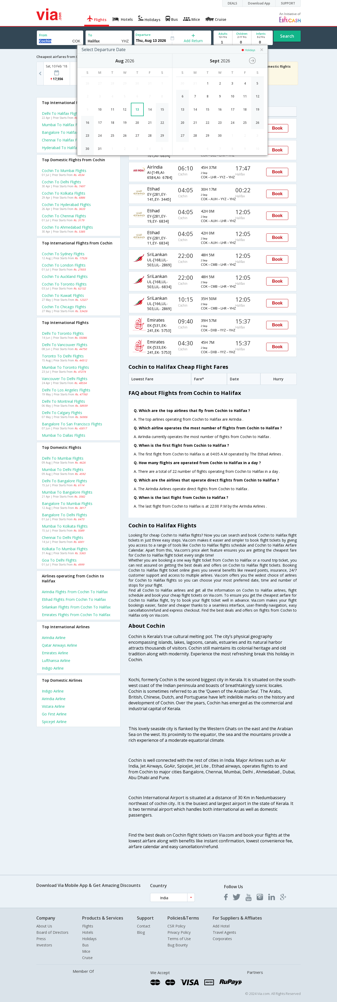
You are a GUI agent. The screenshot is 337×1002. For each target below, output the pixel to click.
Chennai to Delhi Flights (62, 537)
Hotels (87, 932)
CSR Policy (176, 926)
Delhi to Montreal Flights (63, 401)
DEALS (232, 3)
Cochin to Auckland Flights (65, 276)
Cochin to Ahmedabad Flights (67, 227)
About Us (44, 926)
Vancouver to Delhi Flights (64, 378)
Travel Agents (224, 932)
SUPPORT (288, 3)
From (43, 35)
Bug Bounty (177, 944)
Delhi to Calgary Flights (62, 412)
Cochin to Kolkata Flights (63, 193)
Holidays (89, 938)
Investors (44, 944)
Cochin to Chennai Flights (64, 215)
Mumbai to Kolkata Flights (65, 526)
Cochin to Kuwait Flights (63, 295)
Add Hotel (221, 926)
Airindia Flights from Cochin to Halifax (75, 591)
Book (277, 128)
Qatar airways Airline (59, 645)
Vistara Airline (53, 706)
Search (287, 36)
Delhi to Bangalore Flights (64, 480)
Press (41, 938)
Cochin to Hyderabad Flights (66, 204)
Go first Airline (54, 713)
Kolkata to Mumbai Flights (65, 548)
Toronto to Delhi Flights (63, 355)
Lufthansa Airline (56, 660)
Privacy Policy (179, 932)
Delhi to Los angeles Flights (66, 389)
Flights (87, 926)
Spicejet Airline (54, 721)
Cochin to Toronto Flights (64, 284)
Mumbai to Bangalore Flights (67, 492)
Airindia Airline (54, 637)
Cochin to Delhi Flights (61, 181)
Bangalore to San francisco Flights (72, 423)
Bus (85, 944)
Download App (259, 3)
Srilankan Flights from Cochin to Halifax (76, 607)
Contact (143, 926)
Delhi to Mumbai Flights (62, 458)
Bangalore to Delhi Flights (64, 514)
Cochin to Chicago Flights (64, 306)
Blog (141, 932)
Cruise (87, 957)
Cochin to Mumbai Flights (64, 170)
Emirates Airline (55, 652)
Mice (86, 951)
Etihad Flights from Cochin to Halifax (74, 599)
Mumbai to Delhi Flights (62, 469)
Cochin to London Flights (64, 265)
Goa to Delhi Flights (59, 560)
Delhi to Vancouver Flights (64, 344)
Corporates (222, 938)
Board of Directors (52, 932)
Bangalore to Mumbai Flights (67, 503)
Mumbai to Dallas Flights (63, 435)
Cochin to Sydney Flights (63, 253)
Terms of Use (179, 938)
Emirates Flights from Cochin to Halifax (76, 614)
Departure (143, 35)
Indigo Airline (53, 668)
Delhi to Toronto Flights (63, 333)
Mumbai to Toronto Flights (65, 367)
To (90, 35)
